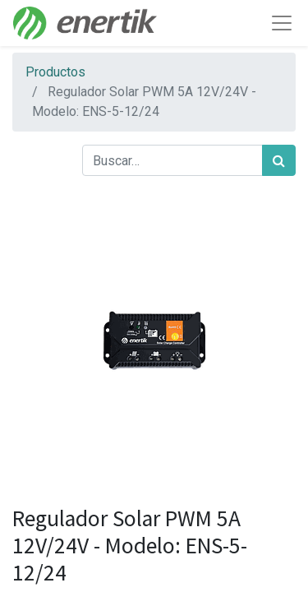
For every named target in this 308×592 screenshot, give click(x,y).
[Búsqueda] (279, 160)
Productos (55, 72)
